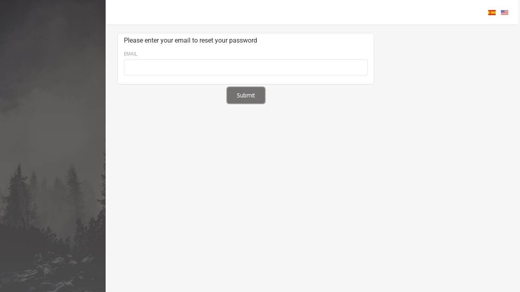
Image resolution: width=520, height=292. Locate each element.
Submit (246, 95)
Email (130, 53)
